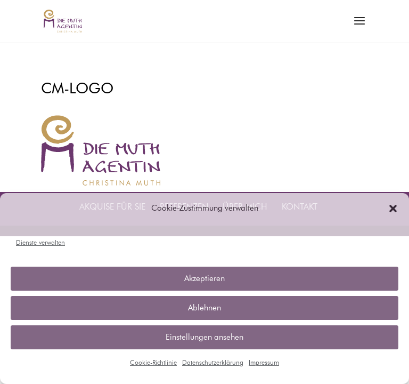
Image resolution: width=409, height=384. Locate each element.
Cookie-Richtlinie (153, 363)
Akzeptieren (204, 279)
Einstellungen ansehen (204, 337)
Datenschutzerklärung (212, 363)
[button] (393, 208)
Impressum (264, 363)
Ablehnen (204, 308)
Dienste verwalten (40, 243)
